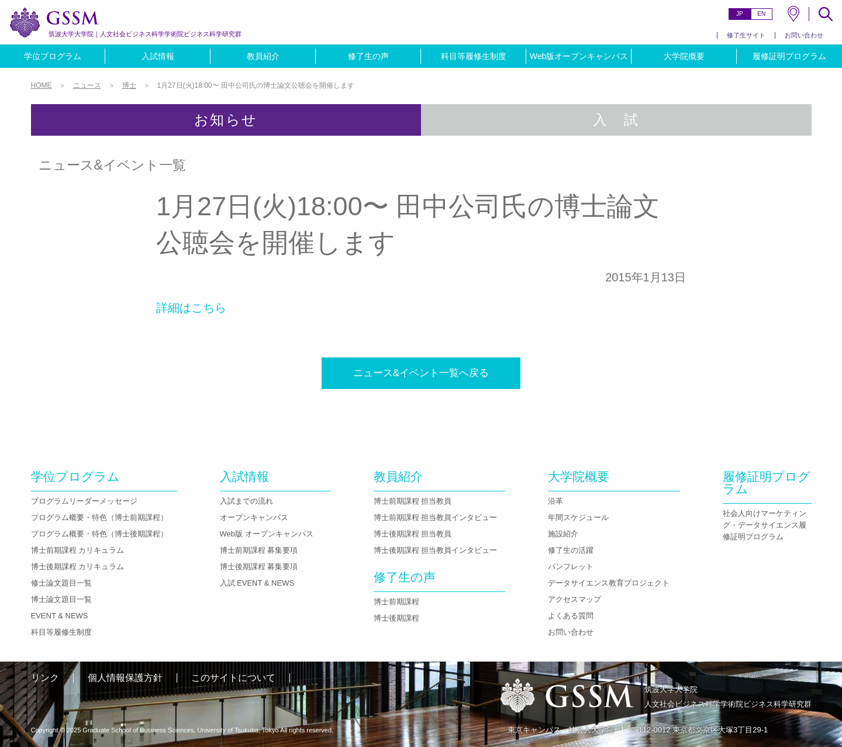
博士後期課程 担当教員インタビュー (436, 550)
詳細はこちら (191, 307)
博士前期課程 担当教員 (413, 501)
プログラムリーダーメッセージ (84, 501)
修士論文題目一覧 (61, 583)
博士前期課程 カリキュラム (78, 550)
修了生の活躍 (570, 550)
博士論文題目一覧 (61, 599)
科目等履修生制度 (473, 56)
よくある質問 (570, 615)
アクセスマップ (574, 599)
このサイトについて (233, 678)
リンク (45, 678)
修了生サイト (746, 35)
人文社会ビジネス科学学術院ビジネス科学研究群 (145, 33)
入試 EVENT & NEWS (257, 583)
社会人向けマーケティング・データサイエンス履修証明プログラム (764, 525)
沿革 (555, 501)
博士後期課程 (396, 618)
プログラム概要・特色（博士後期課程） (99, 533)
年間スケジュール (578, 517)
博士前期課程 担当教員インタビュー (436, 517)
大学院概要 (684, 56)
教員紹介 (263, 56)
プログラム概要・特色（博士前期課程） (99, 517)
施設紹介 (563, 533)
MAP (793, 14)
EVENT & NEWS (59, 615)
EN (761, 14)
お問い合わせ (804, 35)
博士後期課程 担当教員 (413, 533)
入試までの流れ (246, 501)
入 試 (616, 120)
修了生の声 (368, 56)
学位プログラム (52, 56)
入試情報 (158, 56)
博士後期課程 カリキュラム (78, 566)
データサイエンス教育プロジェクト (609, 583)
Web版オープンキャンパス (579, 56)
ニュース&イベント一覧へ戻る (421, 372)
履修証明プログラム (789, 56)
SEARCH (826, 14)
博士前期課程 (396, 601)
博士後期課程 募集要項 (259, 566)
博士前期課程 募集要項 (259, 550)
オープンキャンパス (254, 517)
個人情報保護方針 (125, 678)
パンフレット (570, 566)
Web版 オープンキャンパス (266, 533)
